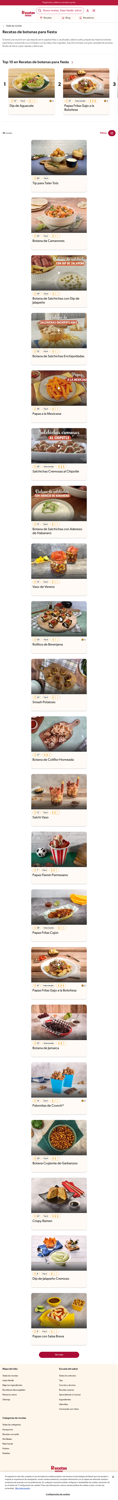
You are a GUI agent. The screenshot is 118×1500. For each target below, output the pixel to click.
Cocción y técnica (67, 1385)
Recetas (45, 18)
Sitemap (6, 1400)
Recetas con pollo (11, 1434)
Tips (61, 1380)
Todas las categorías (12, 1425)
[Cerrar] (113, 1477)
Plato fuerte (8, 1444)
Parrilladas (7, 1439)
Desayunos (7, 1430)
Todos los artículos (68, 1376)
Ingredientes (65, 1400)
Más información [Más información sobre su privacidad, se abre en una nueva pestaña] (46, 1488)
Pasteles (6, 1453)
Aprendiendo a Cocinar (70, 1395)
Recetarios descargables (14, 1390)
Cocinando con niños (69, 1409)
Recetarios (86, 18)
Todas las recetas (14, 26)
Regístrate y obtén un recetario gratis (59, 2)
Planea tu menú (10, 1395)
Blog (66, 18)
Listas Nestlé (8, 1380)
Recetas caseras (67, 1390)
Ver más (59, 1354)
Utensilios (63, 1404)
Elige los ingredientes (12, 1385)
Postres (6, 1449)
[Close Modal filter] (112, 133)
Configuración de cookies (58, 1494)
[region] (59, 1486)
